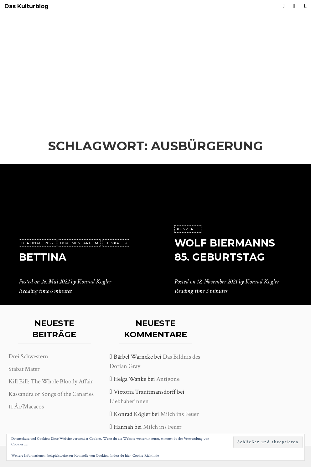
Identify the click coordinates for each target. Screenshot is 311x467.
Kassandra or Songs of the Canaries (51, 394)
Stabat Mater (23, 369)
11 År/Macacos (26, 406)
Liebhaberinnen (129, 401)
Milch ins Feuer (179, 414)
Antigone (167, 379)
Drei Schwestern (28, 356)
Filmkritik (116, 243)
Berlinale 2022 (37, 243)
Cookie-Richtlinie (145, 455)
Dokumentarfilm (79, 243)
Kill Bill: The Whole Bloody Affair (50, 381)
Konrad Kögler (94, 282)
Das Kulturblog (26, 6)
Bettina (42, 257)
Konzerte (188, 229)
